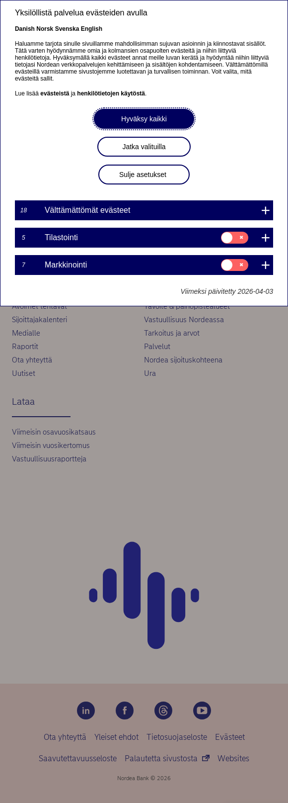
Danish (25, 28)
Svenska (67, 28)
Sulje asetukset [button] (142, 174)
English (91, 28)
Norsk (44, 28)
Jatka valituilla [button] (143, 147)
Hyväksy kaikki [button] (144, 119)
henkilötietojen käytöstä (111, 93)
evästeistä (54, 93)
